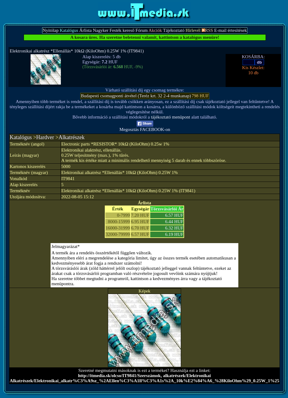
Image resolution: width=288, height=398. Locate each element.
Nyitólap (51, 30)
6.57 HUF (174, 215)
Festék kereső (122, 30)
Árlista (85, 30)
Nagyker (100, 30)
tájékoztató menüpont (170, 117)
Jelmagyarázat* (65, 246)
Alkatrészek (71, 137)
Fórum (142, 30)
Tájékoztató (173, 30)
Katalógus (21, 137)
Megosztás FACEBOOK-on (144, 127)
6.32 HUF (174, 228)
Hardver (45, 137)
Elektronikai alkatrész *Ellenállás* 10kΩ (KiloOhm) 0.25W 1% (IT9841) (77, 50)
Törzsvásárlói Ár (167, 208)
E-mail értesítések (230, 30)
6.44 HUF (174, 221)
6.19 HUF (174, 234)
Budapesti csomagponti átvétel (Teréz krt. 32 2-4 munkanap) (136, 95)
